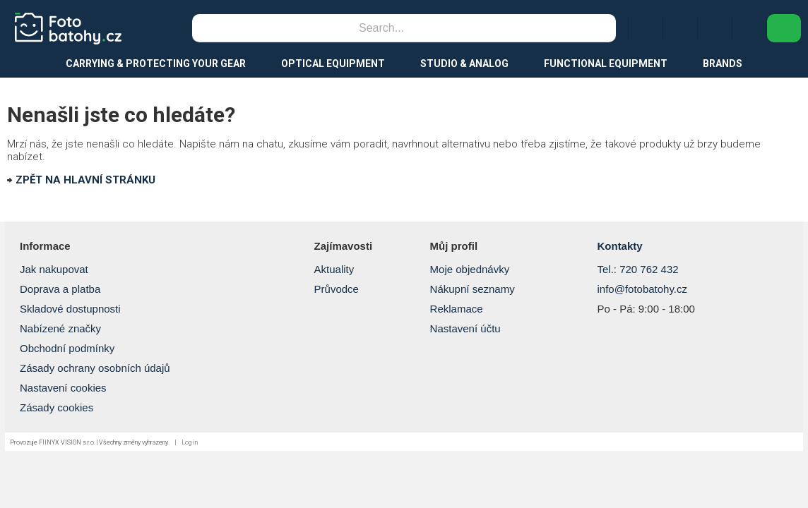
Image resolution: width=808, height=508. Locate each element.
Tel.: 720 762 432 (637, 269)
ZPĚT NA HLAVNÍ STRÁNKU (85, 180)
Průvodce (336, 289)
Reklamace (456, 309)
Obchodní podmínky (67, 348)
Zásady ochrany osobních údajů (95, 368)
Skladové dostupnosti (70, 309)
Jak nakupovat (54, 269)
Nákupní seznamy (472, 289)
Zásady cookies (56, 407)
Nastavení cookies (63, 388)
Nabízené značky (60, 328)
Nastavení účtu (465, 328)
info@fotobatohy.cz (642, 289)
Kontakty (619, 246)
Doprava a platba (60, 289)
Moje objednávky (470, 269)
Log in (190, 442)
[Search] (381, 28)
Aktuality (334, 269)
